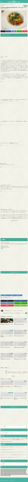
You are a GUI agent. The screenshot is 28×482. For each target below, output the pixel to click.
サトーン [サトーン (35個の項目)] (19, 469)
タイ (14, 296)
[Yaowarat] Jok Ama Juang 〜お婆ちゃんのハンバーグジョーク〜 (13, 452)
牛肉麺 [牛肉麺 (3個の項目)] (1, 475)
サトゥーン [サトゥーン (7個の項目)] (16, 469)
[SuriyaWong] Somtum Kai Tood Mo (8, 449)
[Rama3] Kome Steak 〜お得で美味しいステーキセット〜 (11, 457)
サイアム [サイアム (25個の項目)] (13, 469)
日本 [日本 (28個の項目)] (24, 474)
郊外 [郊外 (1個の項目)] (7, 475)
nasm (9, 370)
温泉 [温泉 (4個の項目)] (26, 474)
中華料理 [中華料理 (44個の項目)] (13, 474)
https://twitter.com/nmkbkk (7, 441)
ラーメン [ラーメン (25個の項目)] (5, 474)
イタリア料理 (3, 296)
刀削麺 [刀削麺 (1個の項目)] (17, 474)
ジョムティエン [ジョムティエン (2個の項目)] (14, 470)
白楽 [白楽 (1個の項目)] (3, 475)
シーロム (21, 296)
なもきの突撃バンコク (14, 1)
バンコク (17, 296)
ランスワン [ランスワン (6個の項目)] (2, 474)
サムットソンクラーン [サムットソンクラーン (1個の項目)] (23, 469)
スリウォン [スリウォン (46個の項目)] (21, 470)
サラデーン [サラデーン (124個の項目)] (2, 470)
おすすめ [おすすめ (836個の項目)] (2, 469)
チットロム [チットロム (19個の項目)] (24, 470)
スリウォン (11, 296)
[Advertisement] (14, 47)
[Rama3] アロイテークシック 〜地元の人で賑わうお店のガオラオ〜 (13, 454)
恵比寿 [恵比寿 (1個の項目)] (22, 474)
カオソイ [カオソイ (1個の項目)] (10, 469)
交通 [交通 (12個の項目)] (15, 474)
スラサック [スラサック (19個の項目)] (17, 470)
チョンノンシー (3, 297)
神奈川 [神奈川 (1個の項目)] (6, 475)
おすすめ (7, 296)
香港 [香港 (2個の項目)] (9, 475)
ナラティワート (8, 297)
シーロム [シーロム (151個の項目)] (5, 470)
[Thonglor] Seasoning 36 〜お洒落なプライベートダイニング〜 (12, 446)
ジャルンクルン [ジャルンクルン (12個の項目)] (9, 470)
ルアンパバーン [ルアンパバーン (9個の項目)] (9, 474)
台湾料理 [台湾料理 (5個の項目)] (20, 474)
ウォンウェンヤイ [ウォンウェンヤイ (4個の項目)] (6, 469)
